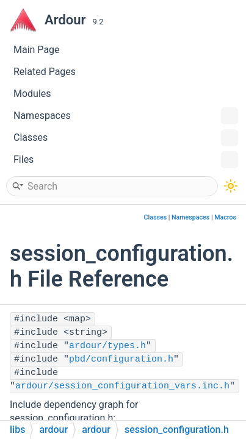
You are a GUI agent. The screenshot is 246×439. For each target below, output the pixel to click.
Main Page (36, 49)
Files (125, 159)
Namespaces (125, 115)
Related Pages (44, 71)
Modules (32, 93)
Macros (225, 217)
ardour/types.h (107, 346)
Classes (125, 137)
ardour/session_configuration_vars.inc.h (122, 386)
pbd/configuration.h (121, 359)
